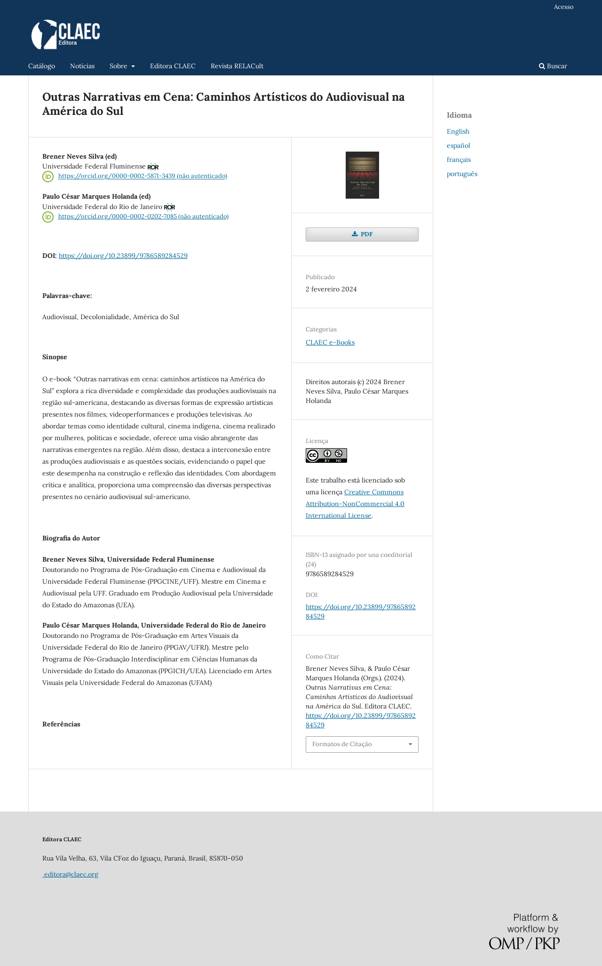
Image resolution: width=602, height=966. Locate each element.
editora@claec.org (70, 874)
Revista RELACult (237, 66)
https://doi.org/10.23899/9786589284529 (123, 255)
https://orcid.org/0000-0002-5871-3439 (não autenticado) (142, 176)
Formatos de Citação (342, 744)
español (458, 145)
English (458, 131)
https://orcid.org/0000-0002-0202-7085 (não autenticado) (143, 216)
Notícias (82, 66)
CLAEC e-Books (330, 342)
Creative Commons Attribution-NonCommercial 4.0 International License (355, 504)
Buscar (553, 66)
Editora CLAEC (173, 66)
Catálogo (41, 66)
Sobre (119, 66)
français (459, 159)
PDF (365, 234)
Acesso (564, 7)
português (462, 173)
